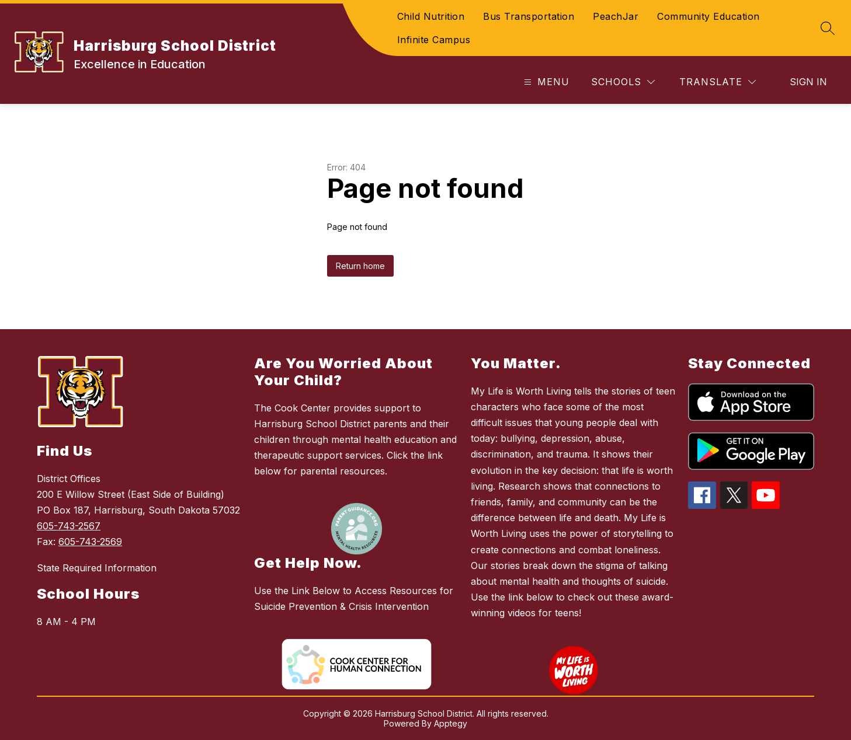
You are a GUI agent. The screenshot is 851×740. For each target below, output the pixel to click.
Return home (360, 266)
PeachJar (615, 16)
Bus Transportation (528, 16)
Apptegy (450, 723)
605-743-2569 (90, 541)
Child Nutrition (431, 16)
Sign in (808, 82)
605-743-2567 (68, 526)
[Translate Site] (717, 82)
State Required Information (97, 568)
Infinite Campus (434, 40)
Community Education (708, 16)
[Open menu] (545, 82)
